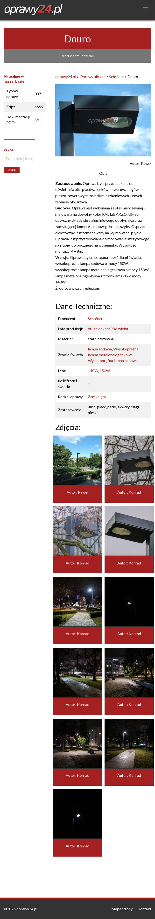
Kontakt (144, 908)
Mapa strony (122, 908)
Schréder (95, 318)
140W (93, 370)
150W (104, 370)
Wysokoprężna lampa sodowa (113, 360)
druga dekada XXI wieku (108, 328)
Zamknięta (97, 396)
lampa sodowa (100, 349)
